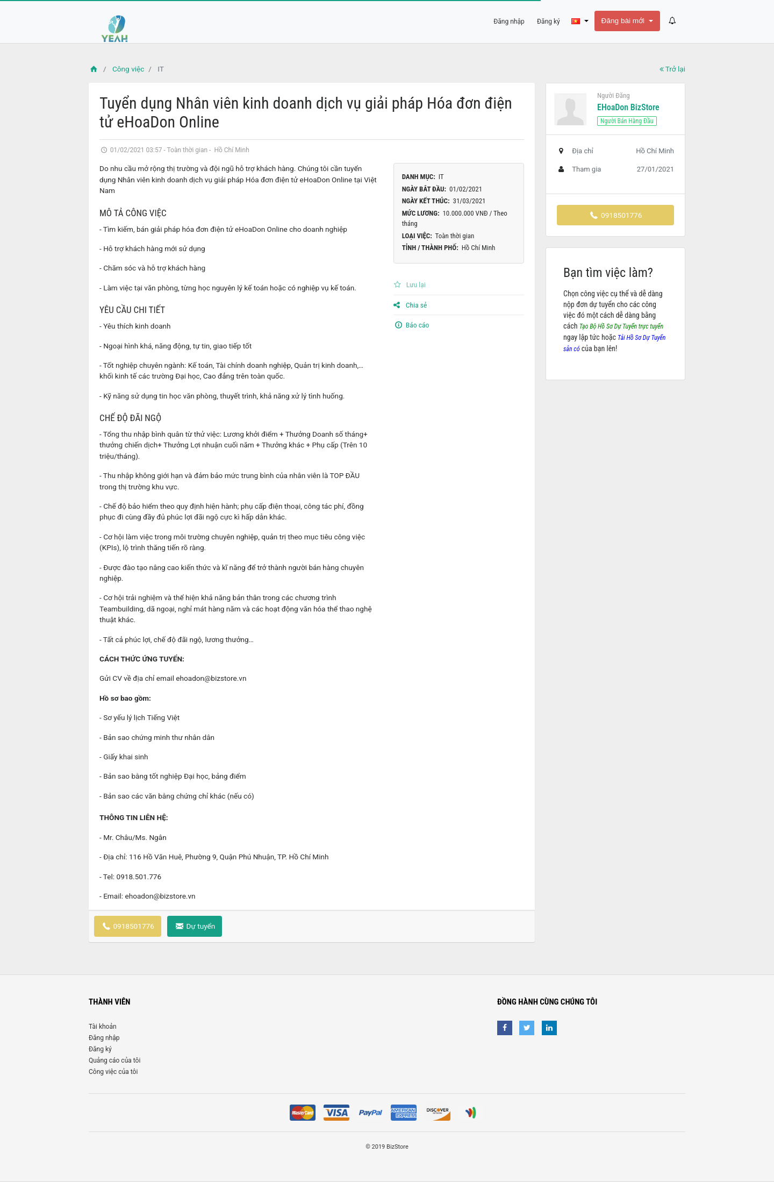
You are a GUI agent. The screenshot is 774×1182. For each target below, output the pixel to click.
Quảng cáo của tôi (114, 1060)
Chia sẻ (410, 305)
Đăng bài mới (624, 21)
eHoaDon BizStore (628, 107)
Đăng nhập (104, 1038)
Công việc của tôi (113, 1072)
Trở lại (672, 69)
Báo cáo (411, 325)
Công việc (128, 69)
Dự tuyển (194, 926)
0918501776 (127, 926)
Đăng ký (100, 1049)
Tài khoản (103, 1026)
